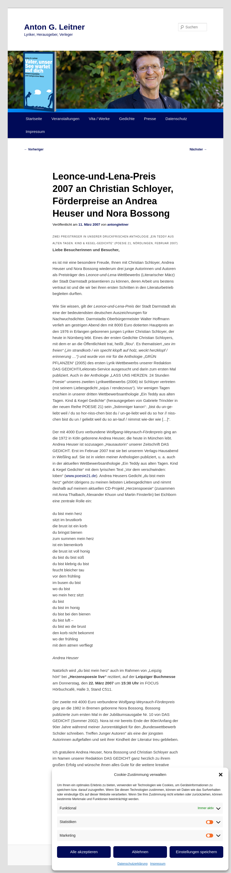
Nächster (198, 149)
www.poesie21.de (81, 475)
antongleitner (118, 224)
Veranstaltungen (65, 118)
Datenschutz (176, 118)
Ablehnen (140, 852)
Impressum (157, 864)
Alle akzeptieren (84, 852)
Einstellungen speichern (196, 852)
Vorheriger (33, 149)
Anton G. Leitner (54, 27)
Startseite (34, 118)
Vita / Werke (99, 118)
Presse (150, 118)
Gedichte (127, 118)
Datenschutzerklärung (132, 864)
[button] (220, 774)
